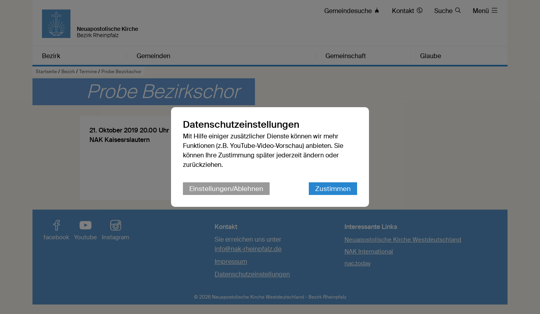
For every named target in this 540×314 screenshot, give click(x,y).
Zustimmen (333, 188)
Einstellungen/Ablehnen (226, 188)
